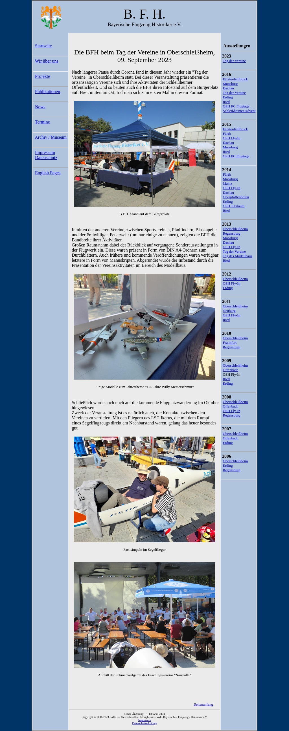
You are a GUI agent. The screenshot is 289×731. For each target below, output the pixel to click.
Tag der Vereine (234, 61)
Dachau (228, 88)
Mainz (227, 183)
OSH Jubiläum (233, 206)
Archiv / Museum (51, 137)
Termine (42, 122)
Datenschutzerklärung (144, 723)
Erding (228, 97)
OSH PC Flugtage (236, 106)
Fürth (227, 133)
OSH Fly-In (231, 138)
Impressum (45, 152)
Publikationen (47, 91)
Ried (226, 102)
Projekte (42, 76)
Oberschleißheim (235, 229)
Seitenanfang (204, 704)
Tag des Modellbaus (237, 256)
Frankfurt (230, 342)
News (40, 106)
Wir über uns (46, 61)
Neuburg (229, 311)
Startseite (43, 45)
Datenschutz (46, 157)
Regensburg (231, 233)
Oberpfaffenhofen (236, 197)
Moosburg (230, 84)
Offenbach (230, 370)
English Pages (47, 172)
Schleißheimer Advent (239, 111)
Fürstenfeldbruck (235, 79)
